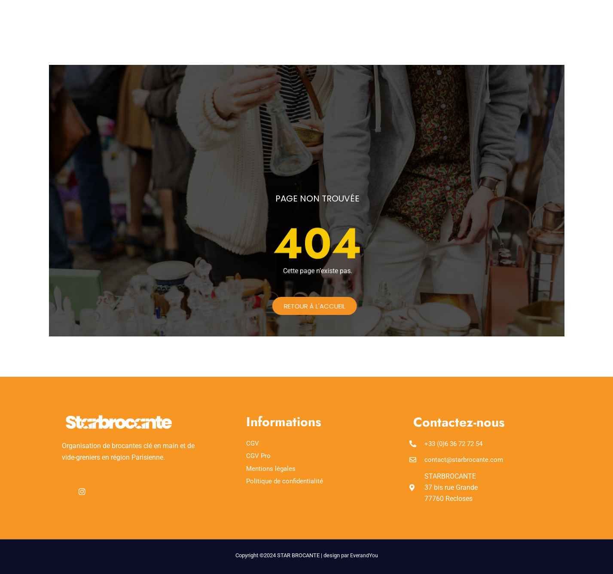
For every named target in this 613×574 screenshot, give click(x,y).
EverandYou (364, 555)
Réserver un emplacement (292, 20)
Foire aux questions (381, 20)
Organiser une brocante (333, 31)
